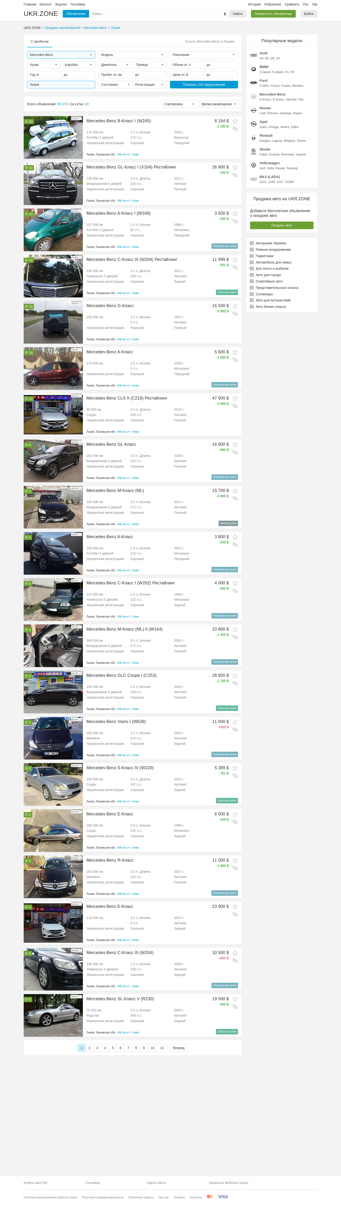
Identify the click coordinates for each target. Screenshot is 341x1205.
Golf (262, 168)
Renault (266, 135)
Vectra (284, 127)
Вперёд (178, 1118)
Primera (272, 113)
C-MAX (264, 85)
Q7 (278, 58)
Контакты (196, 1197)
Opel (263, 122)
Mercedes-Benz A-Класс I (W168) (118, 213)
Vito (301, 99)
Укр (314, 4)
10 (152, 1118)
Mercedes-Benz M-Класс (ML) (115, 490)
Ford (263, 80)
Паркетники (262, 256)
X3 (287, 72)
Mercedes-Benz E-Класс (109, 814)
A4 (261, 58)
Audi (263, 53)
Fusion (286, 85)
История (254, 4)
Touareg (291, 168)
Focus (275, 85)
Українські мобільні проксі (228, 1183)
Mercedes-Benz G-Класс (110, 305)
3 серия (265, 72)
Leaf (262, 113)
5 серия (277, 72)
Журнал (61, 4)
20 (87, 104)
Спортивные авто (266, 281)
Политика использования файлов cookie (50, 1197)
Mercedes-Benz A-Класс (109, 352)
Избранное (272, 4)
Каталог (46, 4)
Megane (289, 140)
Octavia (274, 154)
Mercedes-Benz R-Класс (110, 860)
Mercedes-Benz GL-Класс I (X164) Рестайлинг (131, 167)
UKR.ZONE (41, 13)
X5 (292, 72)
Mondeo (297, 85)
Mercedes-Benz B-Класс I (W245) (118, 120)
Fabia (263, 154)
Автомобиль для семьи (270, 262)
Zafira (295, 127)
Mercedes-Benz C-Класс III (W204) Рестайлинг (131, 259)
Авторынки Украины (268, 243)
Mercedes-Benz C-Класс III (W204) (119, 952)
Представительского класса (274, 288)
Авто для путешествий (270, 300)
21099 (289, 182)
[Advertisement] (133, 1073)
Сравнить (292, 4)
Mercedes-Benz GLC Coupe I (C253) (121, 675)
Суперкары (261, 294)
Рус (306, 4)
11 (162, 1118)
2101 (263, 182)
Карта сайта (156, 1183)
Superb (301, 154)
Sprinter (291, 99)
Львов (115, 28)
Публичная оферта (140, 1197)
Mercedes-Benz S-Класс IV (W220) (120, 767)
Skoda (265, 149)
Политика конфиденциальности (103, 1197)
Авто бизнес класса (268, 307)
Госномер (77, 4)
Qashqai (285, 113)
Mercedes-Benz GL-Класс (111, 444)
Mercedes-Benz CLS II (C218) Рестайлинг (126, 398)
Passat (280, 168)
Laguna (277, 140)
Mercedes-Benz (95, 28)
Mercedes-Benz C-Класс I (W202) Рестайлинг (130, 583)
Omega (274, 127)
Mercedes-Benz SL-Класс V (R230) (120, 998)
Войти (309, 14)
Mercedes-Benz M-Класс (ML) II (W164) (124, 629)
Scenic (301, 140)
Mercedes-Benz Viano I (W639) (116, 721)
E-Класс (278, 99)
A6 (267, 58)
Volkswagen (270, 163)
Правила (179, 1197)
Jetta (270, 168)
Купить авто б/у (35, 1183)
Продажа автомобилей (62, 28)
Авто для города (265, 275)
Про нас (163, 1197)
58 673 (62, 104)
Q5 (272, 58)
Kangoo (265, 140)
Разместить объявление (273, 14)
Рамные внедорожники (270, 249)
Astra (263, 127)
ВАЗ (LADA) (270, 177)
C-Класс (265, 99)
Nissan (265, 108)
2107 (280, 182)
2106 (271, 182)
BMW (264, 67)
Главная (30, 4)
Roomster (287, 154)
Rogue (297, 113)
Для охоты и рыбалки (269, 268)
